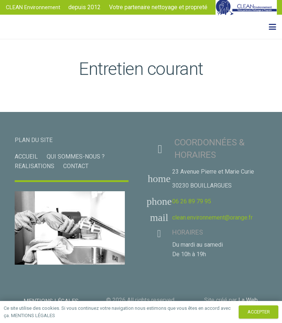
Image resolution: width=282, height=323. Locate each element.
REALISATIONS (34, 166)
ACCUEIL (26, 156)
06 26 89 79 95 (191, 201)
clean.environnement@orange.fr (212, 217)
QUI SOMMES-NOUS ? (76, 156)
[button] (272, 26)
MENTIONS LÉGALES (33, 315)
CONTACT (75, 166)
